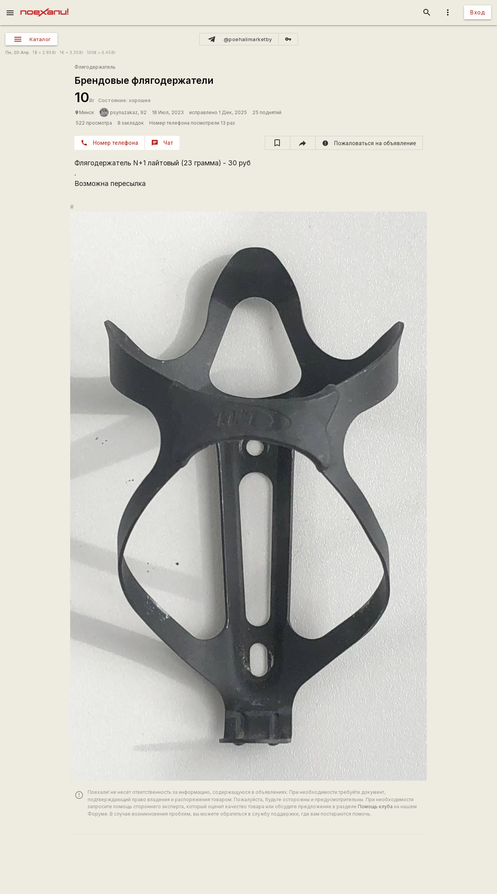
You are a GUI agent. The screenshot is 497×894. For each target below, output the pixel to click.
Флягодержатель (95, 67)
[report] (369, 143)
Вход (477, 12)
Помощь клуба (375, 806)
